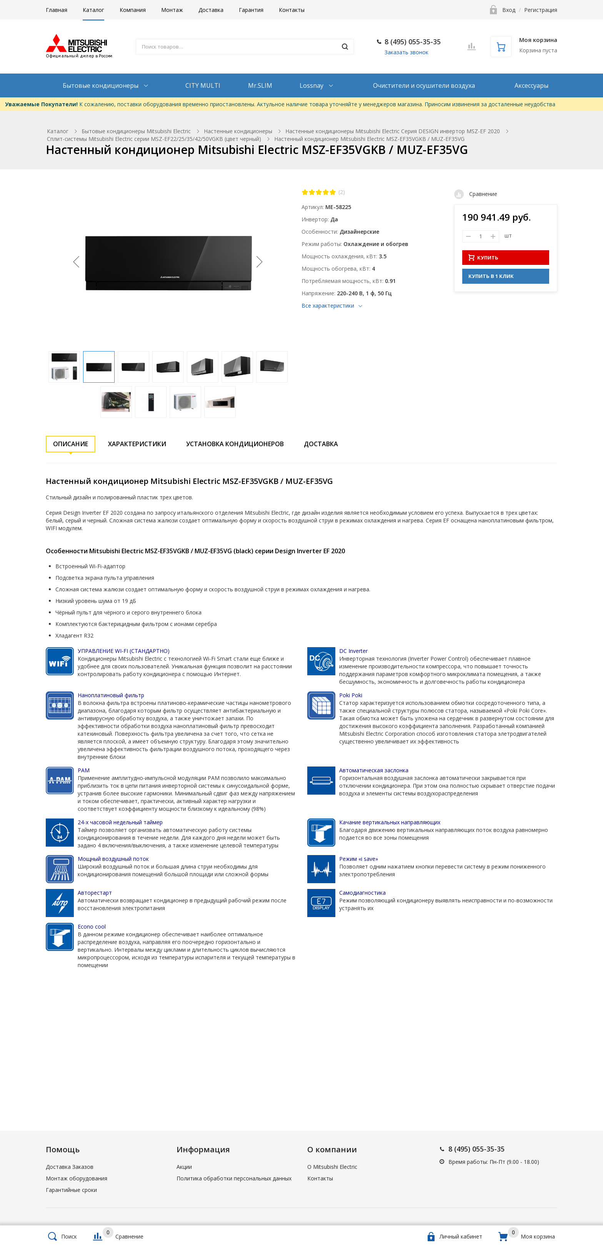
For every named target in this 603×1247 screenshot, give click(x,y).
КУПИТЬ (483, 257)
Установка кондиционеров (235, 444)
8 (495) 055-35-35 (413, 41)
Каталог (93, 9)
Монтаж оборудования (76, 1178)
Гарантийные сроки (71, 1189)
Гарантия (251, 9)
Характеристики (137, 444)
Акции (184, 1166)
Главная (56, 9)
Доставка (210, 9)
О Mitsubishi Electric (332, 1166)
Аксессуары (531, 85)
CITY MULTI (202, 85)
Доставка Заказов (69, 1166)
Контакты (292, 9)
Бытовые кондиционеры (101, 85)
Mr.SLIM (260, 85)
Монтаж (172, 9)
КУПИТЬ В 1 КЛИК (491, 276)
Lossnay (312, 85)
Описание (70, 444)
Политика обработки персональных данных (234, 1178)
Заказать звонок (406, 52)
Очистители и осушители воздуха (424, 85)
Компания (133, 9)
